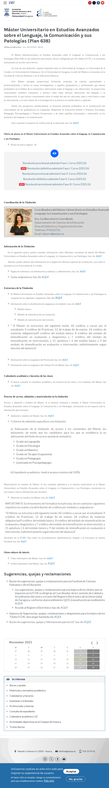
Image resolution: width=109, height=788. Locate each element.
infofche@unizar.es (67, 751)
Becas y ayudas (18, 685)
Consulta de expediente (22, 711)
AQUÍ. (58, 616)
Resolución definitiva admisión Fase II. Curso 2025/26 (54, 179)
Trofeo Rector (17, 727)
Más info (49, 782)
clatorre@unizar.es (53, 233)
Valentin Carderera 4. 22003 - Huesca (34, 751)
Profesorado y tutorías (22, 706)
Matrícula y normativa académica (28, 690)
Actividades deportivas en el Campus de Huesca (35, 721)
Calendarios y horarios (22, 695)
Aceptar (71, 772)
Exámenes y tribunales (21, 700)
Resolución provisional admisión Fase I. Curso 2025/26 (55, 163)
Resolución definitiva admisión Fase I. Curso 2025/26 (58, 168)
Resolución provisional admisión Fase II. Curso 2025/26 (54, 173)
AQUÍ (45, 277)
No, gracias (75, 780)
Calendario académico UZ (24, 716)
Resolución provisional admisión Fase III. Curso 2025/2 (57, 184)
